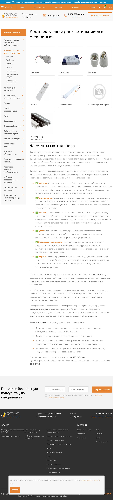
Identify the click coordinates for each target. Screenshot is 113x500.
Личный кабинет (102, 442)
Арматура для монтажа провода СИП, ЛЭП (12, 198)
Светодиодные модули (12, 75)
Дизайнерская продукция (10, 188)
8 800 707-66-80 (76, 14)
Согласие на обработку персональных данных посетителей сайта (42, 496)
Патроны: (42, 256)
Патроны (9, 64)
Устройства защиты (9, 145)
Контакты (58, 7)
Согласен (15, 489)
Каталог (5, 425)
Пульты (9, 67)
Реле (6, 116)
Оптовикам (92, 7)
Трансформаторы (12, 138)
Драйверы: (43, 183)
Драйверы (10, 60)
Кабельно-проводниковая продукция (10, 180)
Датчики (9, 56)
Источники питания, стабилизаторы (11, 169)
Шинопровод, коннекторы (11, 81)
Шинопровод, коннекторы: (50, 242)
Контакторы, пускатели (9, 89)
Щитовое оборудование (10, 152)
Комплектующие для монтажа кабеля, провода (11, 42)
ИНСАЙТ (108, 494)
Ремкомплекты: (45, 198)
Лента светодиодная (10, 109)
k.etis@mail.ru (76, 416)
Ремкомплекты (12, 71)
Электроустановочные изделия (14, 160)
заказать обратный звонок (101, 417)
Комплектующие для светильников (12, 51)
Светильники (10, 121)
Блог (98, 438)
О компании (75, 7)
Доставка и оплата (40, 7)
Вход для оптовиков (100, 15)
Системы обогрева (12, 126)
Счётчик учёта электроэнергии (11, 132)
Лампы (7, 103)
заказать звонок (78, 17)
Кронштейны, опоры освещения (12, 96)
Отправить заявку (102, 389)
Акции (22, 7)
